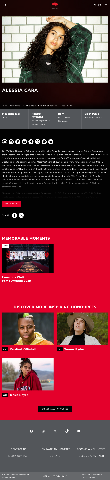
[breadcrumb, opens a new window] (4, 142)
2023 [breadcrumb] (5, 349)
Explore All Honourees (55, 409)
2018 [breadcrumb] (5, 395)
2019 (4, 117)
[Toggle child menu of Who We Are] (5, 5)
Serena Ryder (74, 349)
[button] (28, 258)
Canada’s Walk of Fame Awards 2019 (16, 279)
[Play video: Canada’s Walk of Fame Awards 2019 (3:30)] (28, 258)
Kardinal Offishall (23, 349)
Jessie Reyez (19, 395)
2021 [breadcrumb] (60, 349)
